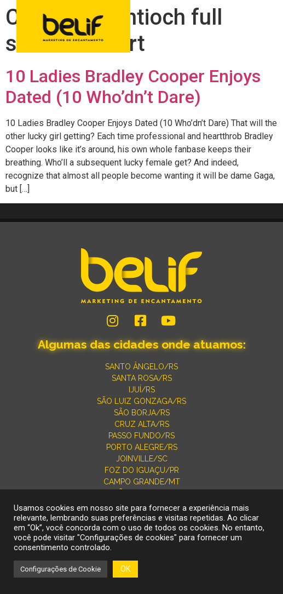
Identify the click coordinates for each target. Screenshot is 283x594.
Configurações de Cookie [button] (60, 569)
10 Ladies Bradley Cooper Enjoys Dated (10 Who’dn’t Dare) (133, 86)
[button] (268, 27)
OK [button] (125, 568)
